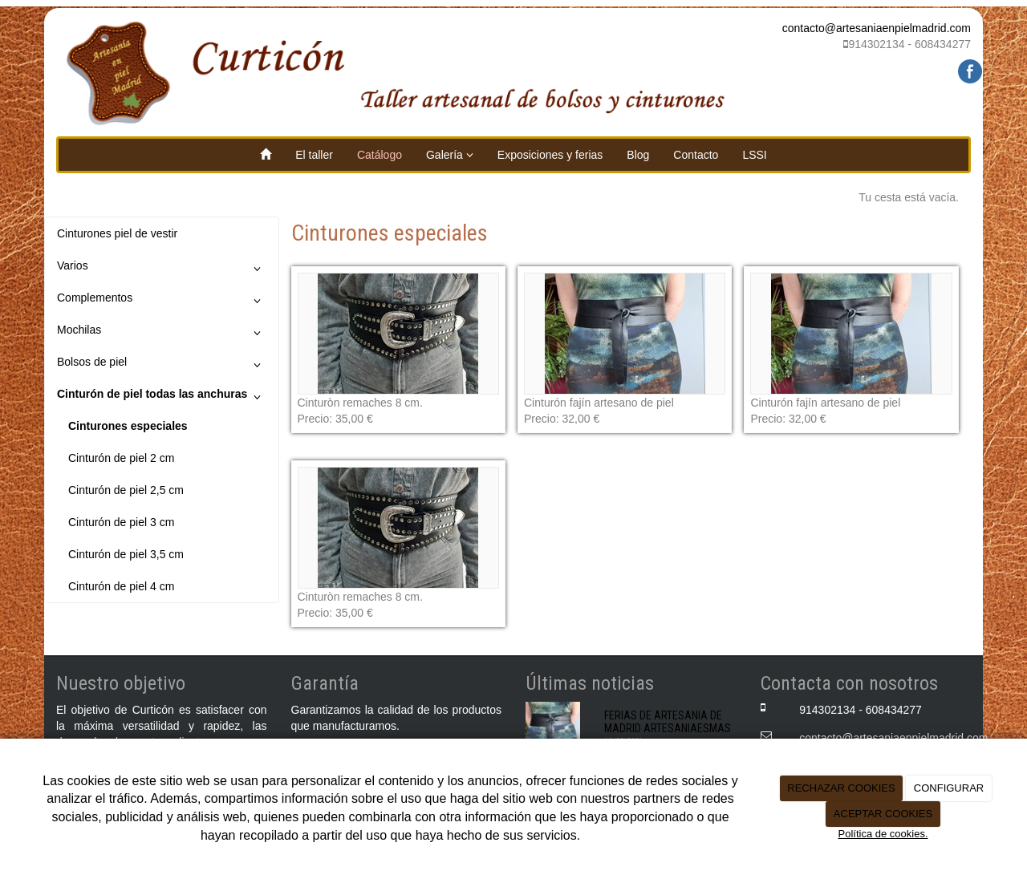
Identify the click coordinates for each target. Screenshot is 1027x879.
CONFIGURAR (949, 788)
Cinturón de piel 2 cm (121, 458)
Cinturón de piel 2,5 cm (126, 490)
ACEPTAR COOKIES (883, 814)
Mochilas (161, 333)
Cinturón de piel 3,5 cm (126, 554)
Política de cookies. (883, 834)
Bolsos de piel (161, 365)
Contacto (695, 154)
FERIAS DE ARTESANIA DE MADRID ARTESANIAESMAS (667, 721)
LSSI (754, 154)
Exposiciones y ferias (550, 154)
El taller (314, 154)
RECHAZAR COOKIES (841, 788)
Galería (449, 154)
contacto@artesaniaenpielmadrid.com (876, 28)
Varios (161, 268)
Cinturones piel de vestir (117, 233)
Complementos (161, 301)
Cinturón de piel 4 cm (121, 586)
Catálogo (379, 154)
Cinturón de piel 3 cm (121, 522)
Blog (638, 154)
